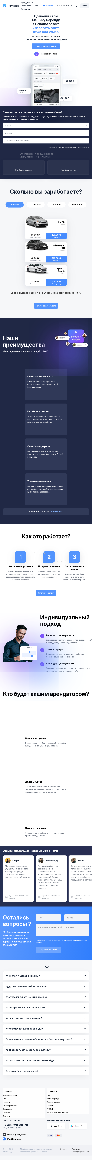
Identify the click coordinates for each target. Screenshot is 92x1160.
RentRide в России (10, 1102)
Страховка (7, 1119)
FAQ (48, 1102)
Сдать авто (26, 6)
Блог (4, 1106)
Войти (84, 6)
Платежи (50, 1113)
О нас (35, 6)
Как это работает (10, 1113)
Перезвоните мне (48, 958)
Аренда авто (27, 2)
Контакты (25, 9)
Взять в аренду (53, 1106)
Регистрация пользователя (58, 1119)
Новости (6, 1109)
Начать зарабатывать (46, 47)
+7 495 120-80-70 (15, 1132)
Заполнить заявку (46, 600)
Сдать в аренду (53, 1109)
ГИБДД (50, 1116)
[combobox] (46, 128)
